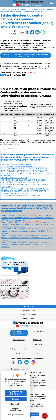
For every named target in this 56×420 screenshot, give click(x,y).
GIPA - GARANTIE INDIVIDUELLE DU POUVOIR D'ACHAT (24, 171)
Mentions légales (19, 340)
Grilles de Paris (28, 319)
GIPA (41, 68)
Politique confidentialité (18, 349)
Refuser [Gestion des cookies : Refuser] (15, 399)
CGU (18, 344)
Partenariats (37, 340)
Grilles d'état (28, 307)
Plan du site (19, 353)
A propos (37, 349)
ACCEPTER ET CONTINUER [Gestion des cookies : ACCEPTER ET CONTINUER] (15, 393)
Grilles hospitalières (28, 314)
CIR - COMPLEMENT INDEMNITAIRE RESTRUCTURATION (25, 169)
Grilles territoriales (28, 310)
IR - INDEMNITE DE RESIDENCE (14, 178)
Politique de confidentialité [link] (15, 410)
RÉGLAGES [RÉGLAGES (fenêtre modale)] (15, 404)
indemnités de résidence (28, 68)
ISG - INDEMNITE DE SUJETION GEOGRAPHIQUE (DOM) (24, 180)
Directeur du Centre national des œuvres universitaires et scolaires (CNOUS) (26, 55)
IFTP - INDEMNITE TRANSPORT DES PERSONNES (22, 195)
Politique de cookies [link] (15, 415)
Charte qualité (37, 344)
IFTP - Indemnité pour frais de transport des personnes (23, 166)
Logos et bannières (37, 331)
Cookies (37, 353)
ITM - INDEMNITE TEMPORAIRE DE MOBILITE (20, 182)
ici (17, 144)
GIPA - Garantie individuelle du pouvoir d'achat (19, 164)
